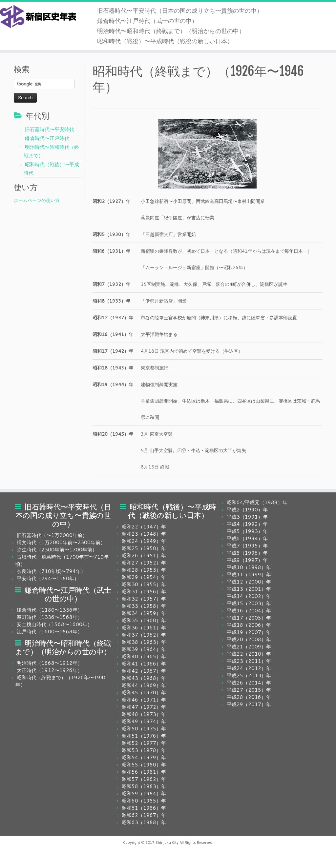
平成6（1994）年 (247, 538)
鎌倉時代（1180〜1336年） (49, 609)
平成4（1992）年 (247, 524)
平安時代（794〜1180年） (48, 578)
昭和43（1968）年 (144, 678)
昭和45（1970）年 (144, 692)
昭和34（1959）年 (144, 613)
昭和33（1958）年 (144, 606)
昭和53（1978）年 (144, 750)
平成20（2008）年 (249, 639)
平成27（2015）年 (249, 689)
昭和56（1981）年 (144, 771)
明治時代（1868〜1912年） (49, 663)
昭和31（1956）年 (144, 591)
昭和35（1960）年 (144, 620)
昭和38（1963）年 (144, 642)
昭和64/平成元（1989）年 (257, 502)
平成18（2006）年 (249, 625)
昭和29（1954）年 (144, 577)
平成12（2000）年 (249, 581)
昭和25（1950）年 (144, 548)
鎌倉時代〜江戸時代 (47, 138)
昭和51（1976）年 (144, 735)
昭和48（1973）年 (144, 714)
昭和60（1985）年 (144, 800)
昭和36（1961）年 (144, 627)
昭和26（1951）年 (144, 555)
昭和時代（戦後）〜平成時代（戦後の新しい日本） (165, 41)
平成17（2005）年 (249, 617)
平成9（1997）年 (247, 560)
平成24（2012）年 (249, 668)
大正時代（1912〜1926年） (49, 670)
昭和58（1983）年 (144, 786)
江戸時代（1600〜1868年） (49, 631)
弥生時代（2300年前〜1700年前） (57, 549)
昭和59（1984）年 (144, 793)
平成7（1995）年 (247, 545)
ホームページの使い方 (37, 200)
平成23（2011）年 (249, 661)
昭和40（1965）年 (144, 656)
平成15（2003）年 (249, 603)
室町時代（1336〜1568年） (49, 617)
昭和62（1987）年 (144, 815)
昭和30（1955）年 (144, 584)
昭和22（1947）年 (144, 526)
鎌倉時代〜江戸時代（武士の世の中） (147, 20)
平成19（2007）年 (249, 632)
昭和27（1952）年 (144, 562)
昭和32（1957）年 (144, 598)
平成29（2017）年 (249, 704)
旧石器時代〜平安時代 (49, 129)
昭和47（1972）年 (144, 707)
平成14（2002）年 (249, 596)
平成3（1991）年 (247, 516)
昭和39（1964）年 (144, 649)
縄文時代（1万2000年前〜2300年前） (61, 542)
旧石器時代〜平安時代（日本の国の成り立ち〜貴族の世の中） (179, 10)
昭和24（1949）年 (144, 541)
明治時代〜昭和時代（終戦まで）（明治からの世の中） (171, 31)
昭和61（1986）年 (144, 807)
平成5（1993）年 (247, 531)
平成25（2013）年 (249, 675)
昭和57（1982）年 (144, 779)
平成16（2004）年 (249, 610)
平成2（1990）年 (247, 509)
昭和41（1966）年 (144, 663)
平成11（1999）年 (249, 574)
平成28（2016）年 (249, 697)
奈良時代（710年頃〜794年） (51, 571)
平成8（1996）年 (247, 552)
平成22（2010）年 (249, 653)
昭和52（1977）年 (144, 743)
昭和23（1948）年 (144, 533)
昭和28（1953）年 (144, 569)
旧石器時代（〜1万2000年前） (52, 535)
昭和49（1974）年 (144, 721)
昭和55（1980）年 (144, 764)
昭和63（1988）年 (144, 822)
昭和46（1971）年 (144, 699)
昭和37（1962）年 (144, 634)
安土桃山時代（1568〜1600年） (54, 624)
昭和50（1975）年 (144, 728)
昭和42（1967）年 (144, 670)
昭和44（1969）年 (144, 685)
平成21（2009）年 (249, 646)
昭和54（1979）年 (144, 757)
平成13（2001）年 (249, 588)
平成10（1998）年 (249, 567)
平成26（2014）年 (249, 682)
